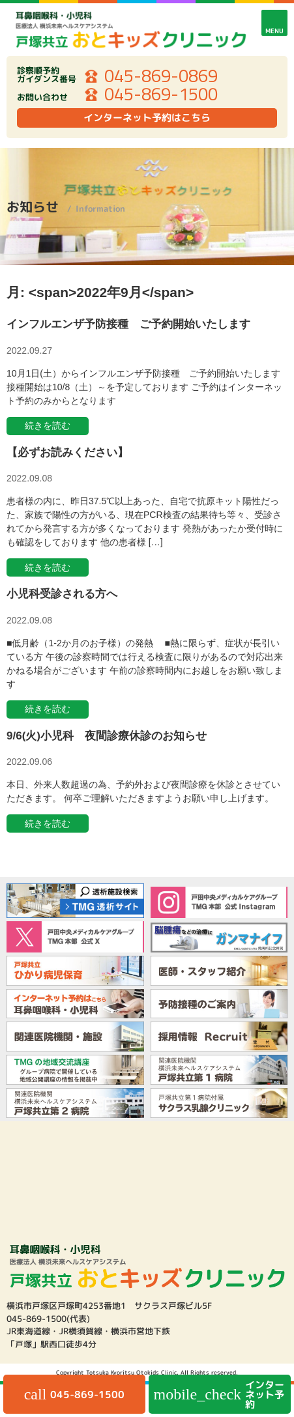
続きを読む (47, 425)
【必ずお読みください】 (67, 452)
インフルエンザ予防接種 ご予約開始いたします (128, 324)
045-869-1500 (161, 94)
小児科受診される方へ (62, 594)
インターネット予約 (219, 1394)
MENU (274, 30)
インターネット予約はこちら (147, 117)
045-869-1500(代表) (48, 1318)
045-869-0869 (161, 76)
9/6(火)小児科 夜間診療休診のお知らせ (107, 736)
